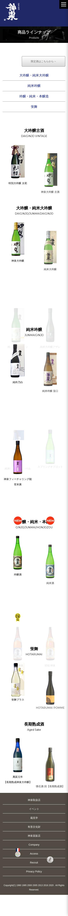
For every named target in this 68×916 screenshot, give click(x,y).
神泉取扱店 (34, 821)
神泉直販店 (34, 856)
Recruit (34, 883)
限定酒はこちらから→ (43, 82)
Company (34, 865)
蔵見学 (34, 839)
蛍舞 (34, 128)
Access (34, 874)
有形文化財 (34, 847)
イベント (34, 830)
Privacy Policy (34, 892)
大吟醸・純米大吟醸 (34, 96)
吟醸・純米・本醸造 (34, 117)
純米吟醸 (34, 107)
